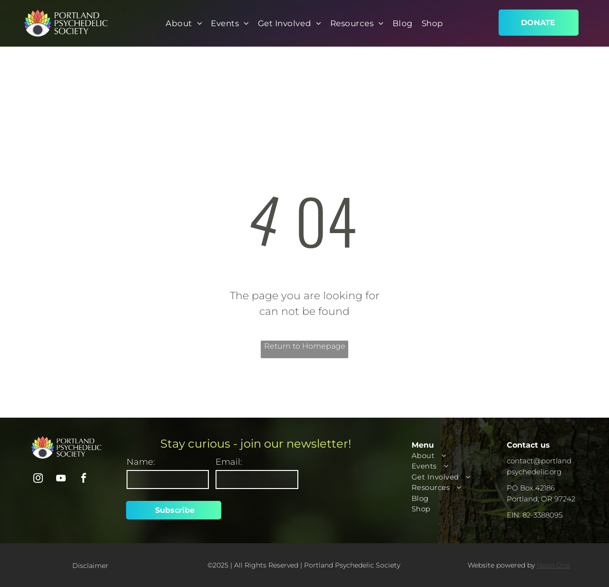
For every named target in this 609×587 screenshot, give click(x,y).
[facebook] (84, 479)
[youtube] (61, 479)
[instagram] (38, 479)
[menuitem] (183, 24)
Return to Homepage (304, 346)
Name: (141, 462)
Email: (229, 462)
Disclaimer (90, 565)
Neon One (553, 565)
